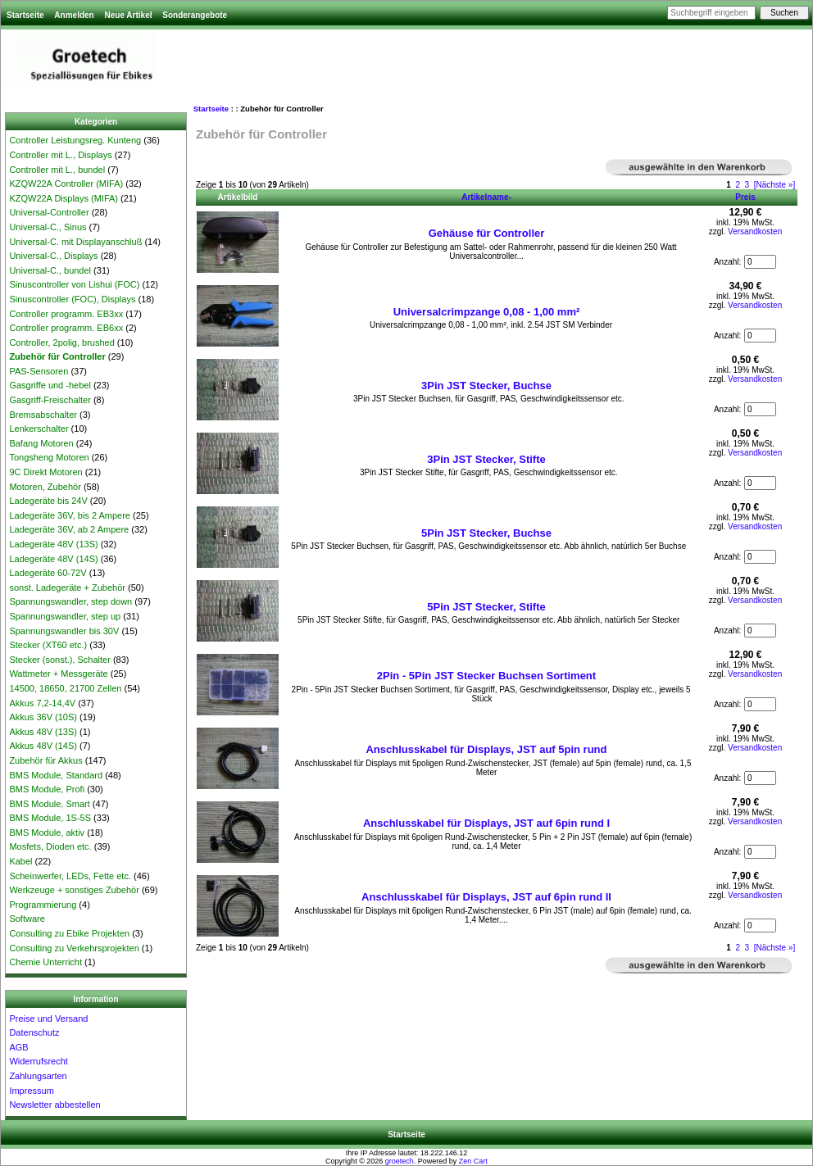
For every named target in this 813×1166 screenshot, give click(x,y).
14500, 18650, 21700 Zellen (65, 688)
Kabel (20, 861)
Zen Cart (473, 1161)
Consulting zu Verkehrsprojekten (74, 948)
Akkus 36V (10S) (43, 717)
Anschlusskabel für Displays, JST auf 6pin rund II (486, 897)
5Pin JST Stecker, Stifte (486, 607)
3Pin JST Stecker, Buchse (486, 385)
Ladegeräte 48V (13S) (53, 544)
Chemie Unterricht (45, 962)
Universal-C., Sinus (47, 227)
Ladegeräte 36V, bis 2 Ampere (69, 515)
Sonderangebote (194, 15)
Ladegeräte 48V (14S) (53, 559)
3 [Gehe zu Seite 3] (747, 184)
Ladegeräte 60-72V (47, 573)
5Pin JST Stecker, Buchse (486, 533)
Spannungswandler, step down (70, 601)
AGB (18, 1047)
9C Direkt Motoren (45, 472)
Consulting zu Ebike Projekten (69, 933)
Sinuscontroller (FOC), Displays (72, 299)
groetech (399, 1161)
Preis (745, 197)
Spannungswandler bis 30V (64, 631)
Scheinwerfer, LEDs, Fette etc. (70, 876)
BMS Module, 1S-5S (50, 818)
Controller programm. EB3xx (66, 314)
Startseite (25, 15)
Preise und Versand (48, 1018)
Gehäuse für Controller (487, 233)
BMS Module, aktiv (46, 832)
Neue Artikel (128, 15)
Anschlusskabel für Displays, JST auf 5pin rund (486, 749)
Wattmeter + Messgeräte (58, 673)
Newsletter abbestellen (54, 1104)
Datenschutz (34, 1032)
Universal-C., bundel (50, 270)
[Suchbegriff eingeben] (711, 13)
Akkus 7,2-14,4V (42, 703)
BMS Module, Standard (55, 775)
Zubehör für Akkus (45, 760)
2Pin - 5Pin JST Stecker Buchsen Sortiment (486, 675)
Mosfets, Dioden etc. (50, 846)
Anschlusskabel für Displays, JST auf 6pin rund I (486, 823)
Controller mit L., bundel (57, 170)
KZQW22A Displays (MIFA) (63, 198)
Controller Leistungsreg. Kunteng (75, 140)
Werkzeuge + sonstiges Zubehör (74, 890)
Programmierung (42, 905)
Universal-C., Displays (53, 256)
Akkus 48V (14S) (43, 746)
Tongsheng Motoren (49, 457)
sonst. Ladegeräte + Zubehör (67, 587)
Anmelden (73, 15)
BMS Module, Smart (49, 804)
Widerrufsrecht (38, 1061)
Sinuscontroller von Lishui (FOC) (74, 284)
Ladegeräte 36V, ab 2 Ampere (69, 529)
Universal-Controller (49, 212)
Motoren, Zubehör (44, 487)
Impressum (31, 1091)
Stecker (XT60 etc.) (48, 645)
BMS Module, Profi (46, 789)
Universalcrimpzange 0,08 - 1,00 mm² (486, 312)
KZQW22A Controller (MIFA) (66, 183)
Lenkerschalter (38, 428)
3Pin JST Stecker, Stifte (486, 459)
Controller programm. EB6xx (66, 328)
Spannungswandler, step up (64, 616)
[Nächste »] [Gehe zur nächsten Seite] (775, 184)
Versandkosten (755, 231)
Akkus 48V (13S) (43, 732)
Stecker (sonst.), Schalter (60, 660)
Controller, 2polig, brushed (61, 342)
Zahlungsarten (37, 1076)
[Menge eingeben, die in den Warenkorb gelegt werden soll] (760, 262)
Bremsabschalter (43, 415)
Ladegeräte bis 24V (48, 501)
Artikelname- (486, 197)
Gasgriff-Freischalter (49, 400)
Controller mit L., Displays (60, 155)
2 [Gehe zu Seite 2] (737, 184)
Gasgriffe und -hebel (49, 385)
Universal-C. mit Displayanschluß (75, 242)
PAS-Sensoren (38, 371)
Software (26, 918)
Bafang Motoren (41, 443)
